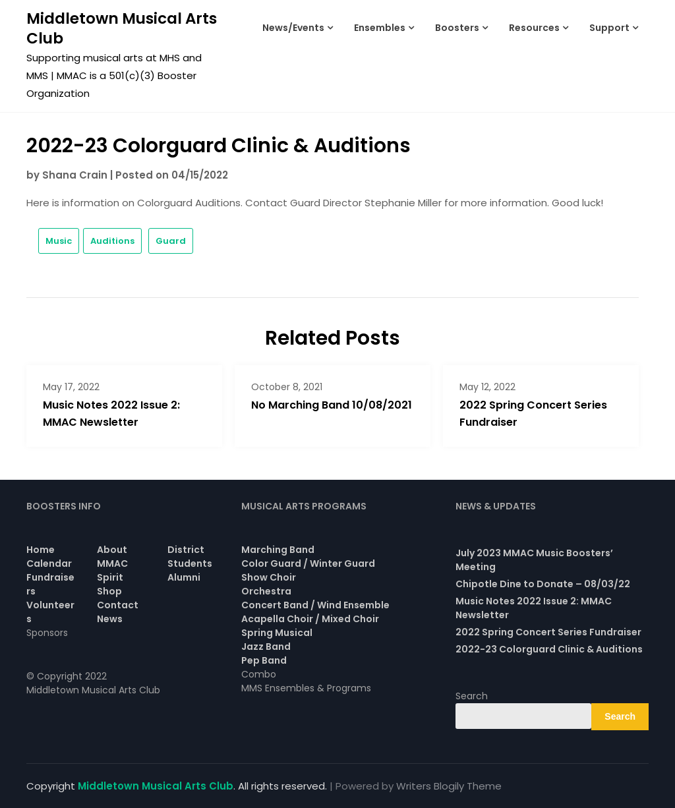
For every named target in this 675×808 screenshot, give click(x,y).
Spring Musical (276, 632)
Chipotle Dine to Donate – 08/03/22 (542, 584)
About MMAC (112, 556)
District (185, 549)
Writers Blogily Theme (449, 786)
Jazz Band (266, 646)
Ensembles (379, 27)
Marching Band (277, 549)
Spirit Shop (110, 584)
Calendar (49, 563)
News (110, 618)
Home (40, 549)
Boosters (457, 27)
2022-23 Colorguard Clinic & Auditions (549, 649)
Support (609, 27)
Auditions (112, 241)
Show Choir (268, 577)
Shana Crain (74, 175)
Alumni (183, 577)
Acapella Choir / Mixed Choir (310, 618)
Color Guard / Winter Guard (308, 563)
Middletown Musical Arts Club (121, 28)
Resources (534, 27)
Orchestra (266, 591)
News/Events (293, 27)
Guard (171, 241)
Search (471, 696)
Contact (117, 605)
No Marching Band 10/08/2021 (331, 405)
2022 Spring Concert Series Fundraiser (548, 632)
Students (189, 563)
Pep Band (264, 660)
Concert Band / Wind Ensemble (315, 605)
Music (58, 241)
